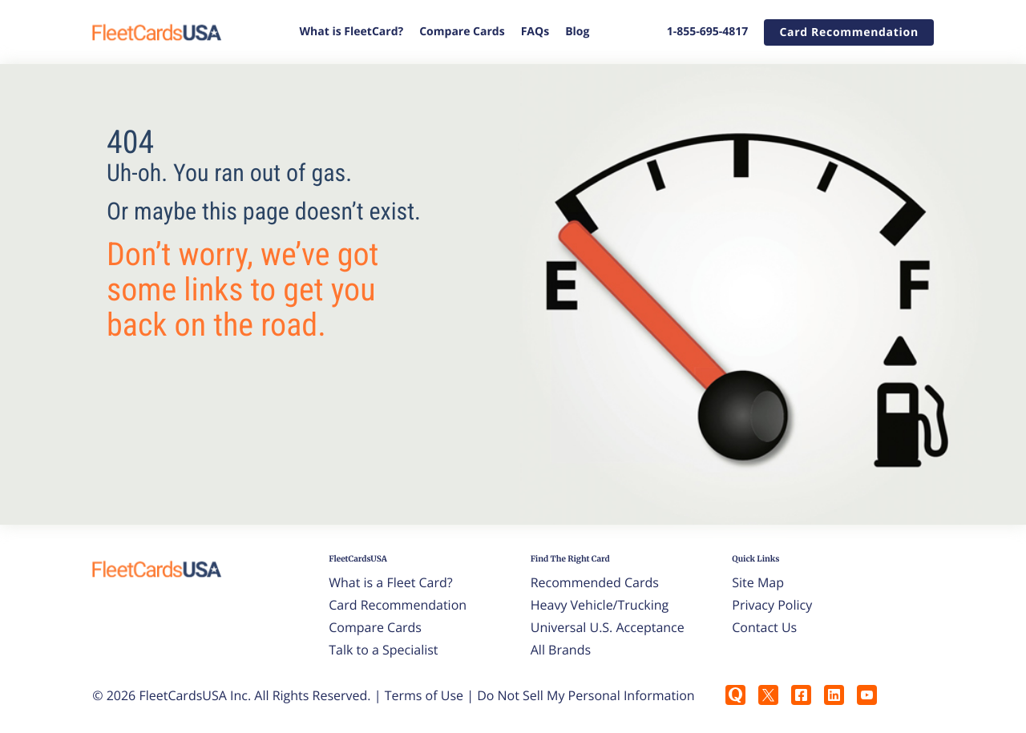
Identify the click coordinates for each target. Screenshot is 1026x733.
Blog (577, 31)
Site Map (758, 582)
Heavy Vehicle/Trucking (600, 605)
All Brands (561, 649)
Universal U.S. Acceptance (608, 627)
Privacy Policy (772, 605)
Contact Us (764, 627)
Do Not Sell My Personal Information (585, 695)
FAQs (535, 31)
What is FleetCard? (352, 31)
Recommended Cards (595, 582)
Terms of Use (424, 695)
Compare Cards (461, 31)
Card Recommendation (398, 605)
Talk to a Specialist (383, 649)
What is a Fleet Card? (391, 582)
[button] (848, 32)
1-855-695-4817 (708, 31)
